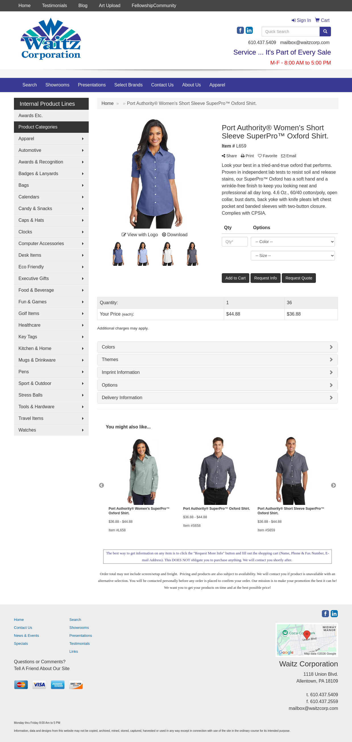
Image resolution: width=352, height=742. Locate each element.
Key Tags (27, 336)
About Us (191, 84)
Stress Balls (30, 395)
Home (24, 5)
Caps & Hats (31, 220)
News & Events (26, 635)
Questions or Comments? (39, 661)
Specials (21, 643)
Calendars (28, 196)
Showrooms (57, 84)
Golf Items (28, 313)
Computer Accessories (41, 243)
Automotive (29, 150)
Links (73, 651)
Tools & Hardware (36, 406)
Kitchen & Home (34, 348)
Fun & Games (32, 301)
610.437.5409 (262, 42)
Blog (83, 5)
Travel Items (30, 418)
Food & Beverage (36, 290)
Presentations (92, 84)
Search (29, 84)
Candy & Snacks (35, 208)
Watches (27, 430)
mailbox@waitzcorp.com (305, 42)
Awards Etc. (30, 115)
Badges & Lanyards (38, 173)
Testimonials (54, 5)
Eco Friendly (31, 266)
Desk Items (29, 255)
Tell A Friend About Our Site (42, 668)
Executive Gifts (33, 278)
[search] (325, 31)
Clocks (25, 231)
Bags (23, 185)
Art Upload (110, 5)
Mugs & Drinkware (37, 360)
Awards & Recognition (40, 161)
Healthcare (29, 325)
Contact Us (162, 84)
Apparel (217, 84)
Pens (23, 371)
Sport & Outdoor (34, 383)
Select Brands (128, 84)
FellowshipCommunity (154, 5)
